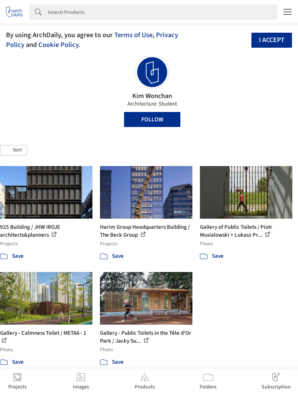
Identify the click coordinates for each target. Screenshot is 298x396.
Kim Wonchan (152, 96)
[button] (13, 150)
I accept (271, 40)
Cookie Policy (58, 45)
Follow (152, 119)
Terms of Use (133, 35)
